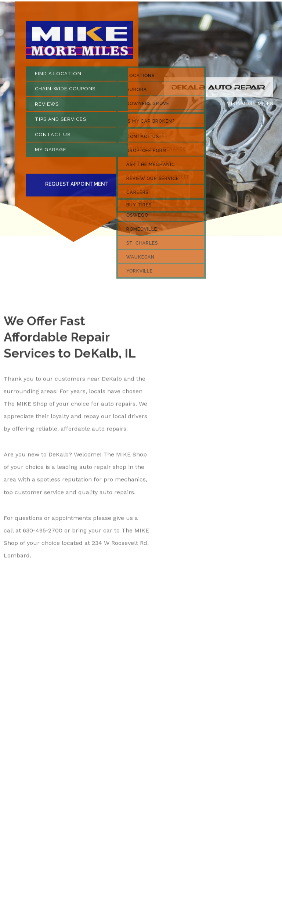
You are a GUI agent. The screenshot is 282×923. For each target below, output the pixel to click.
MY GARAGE (50, 152)
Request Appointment (77, 186)
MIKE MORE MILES (249, 106)
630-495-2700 (42, 532)
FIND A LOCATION (58, 76)
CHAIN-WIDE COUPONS (65, 91)
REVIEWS (47, 106)
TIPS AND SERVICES (60, 121)
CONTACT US (52, 137)
